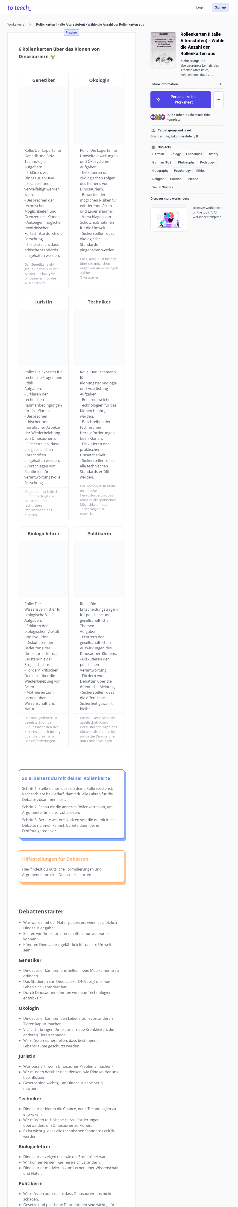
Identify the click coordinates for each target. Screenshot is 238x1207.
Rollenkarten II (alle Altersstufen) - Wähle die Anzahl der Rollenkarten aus (90, 24)
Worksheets (15, 24)
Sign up (220, 7)
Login (200, 7)
